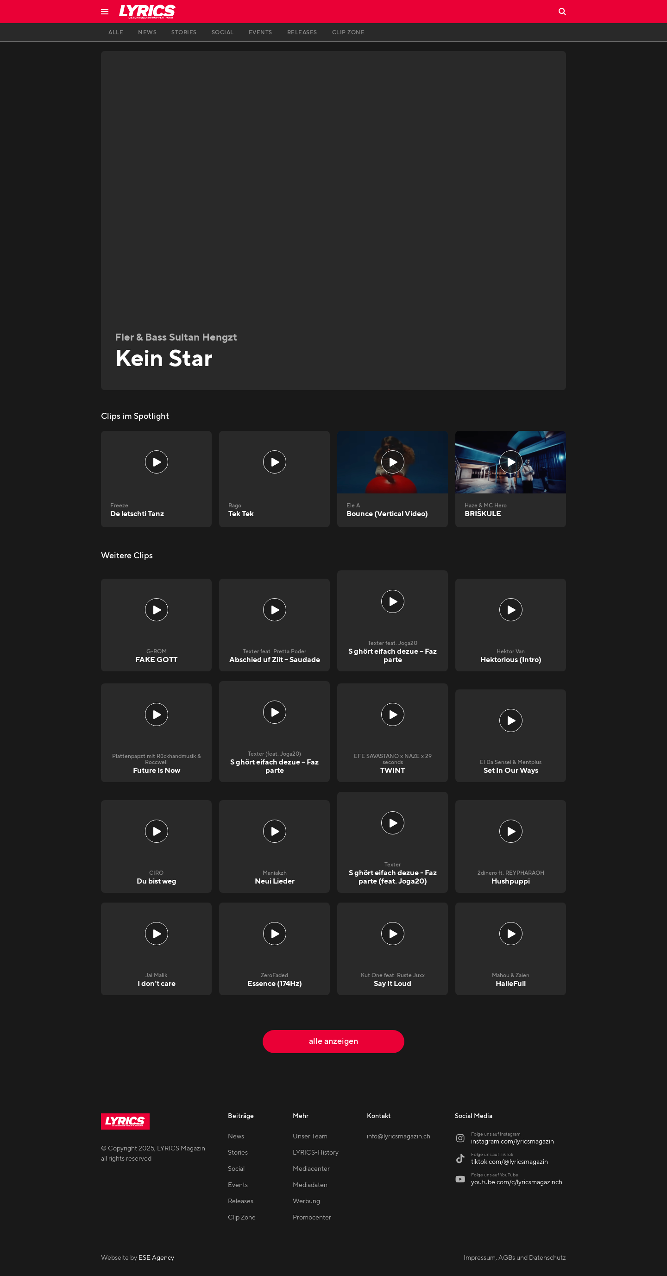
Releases (240, 1201)
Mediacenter (311, 1169)
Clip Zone (242, 1217)
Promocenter (312, 1217)
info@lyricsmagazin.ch (398, 1136)
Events (238, 1185)
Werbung (306, 1201)
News (236, 1136)
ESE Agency (156, 1258)
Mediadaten (310, 1185)
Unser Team (310, 1136)
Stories (238, 1153)
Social (236, 1169)
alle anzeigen (333, 1041)
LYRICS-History (316, 1153)
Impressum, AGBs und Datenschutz (515, 1258)
